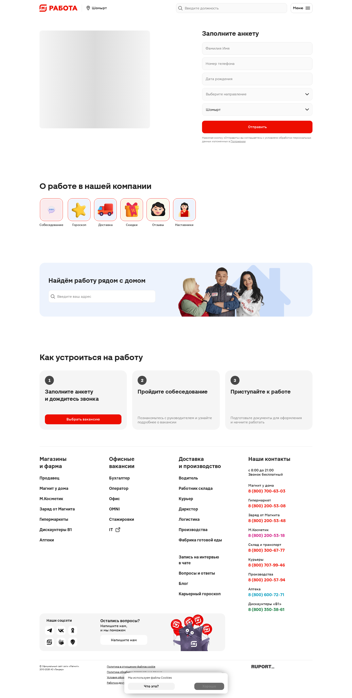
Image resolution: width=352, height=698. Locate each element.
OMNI (114, 509)
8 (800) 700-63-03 (266, 491)
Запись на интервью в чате (199, 560)
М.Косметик (51, 498)
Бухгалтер (119, 478)
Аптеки (47, 540)
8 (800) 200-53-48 (267, 520)
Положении (238, 141)
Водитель (188, 478)
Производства (193, 529)
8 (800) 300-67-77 (266, 550)
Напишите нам (124, 640)
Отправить (257, 127)
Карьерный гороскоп (200, 593)
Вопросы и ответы (197, 573)
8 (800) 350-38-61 (266, 609)
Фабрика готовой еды (200, 540)
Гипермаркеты (54, 519)
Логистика (189, 519)
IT (115, 529)
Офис (114, 498)
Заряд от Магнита (57, 509)
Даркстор (188, 509)
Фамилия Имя (218, 48)
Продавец (49, 478)
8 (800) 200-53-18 (266, 535)
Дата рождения (219, 79)
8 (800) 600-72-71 (266, 594)
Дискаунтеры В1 (56, 529)
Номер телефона (220, 63)
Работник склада (196, 488)
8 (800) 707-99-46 (266, 565)
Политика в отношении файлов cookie (131, 666)
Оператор (118, 488)
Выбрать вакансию (83, 421)
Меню (301, 8)
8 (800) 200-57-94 (266, 580)
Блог (183, 583)
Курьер (186, 498)
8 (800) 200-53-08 (267, 505)
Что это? (151, 686)
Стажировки (121, 519)
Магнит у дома (54, 488)
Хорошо (201, 686)
